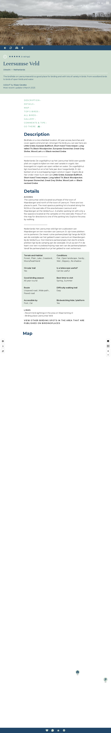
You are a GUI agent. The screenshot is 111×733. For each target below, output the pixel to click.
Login (91, 3)
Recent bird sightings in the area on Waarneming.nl (49, 313)
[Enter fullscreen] (108, 346)
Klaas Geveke (20, 85)
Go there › (32, 126)
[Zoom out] (108, 355)
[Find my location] (3, 341)
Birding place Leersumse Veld (39, 316)
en (98, 3)
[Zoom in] (108, 351)
